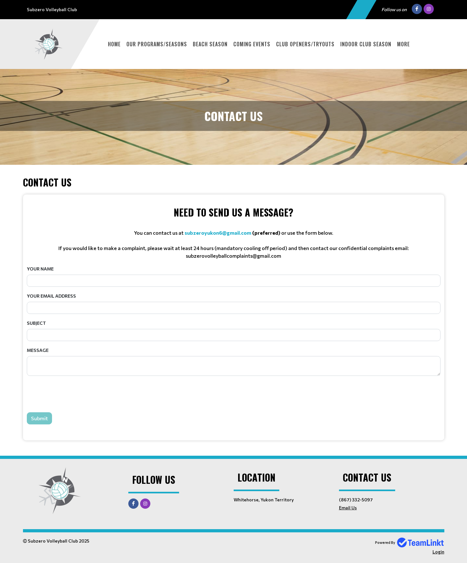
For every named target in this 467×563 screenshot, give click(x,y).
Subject (36, 323)
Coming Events (251, 44)
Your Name (40, 268)
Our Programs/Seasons (156, 44)
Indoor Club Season (365, 44)
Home (114, 44)
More (403, 44)
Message (38, 350)
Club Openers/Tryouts (305, 44)
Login (438, 551)
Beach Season (210, 44)
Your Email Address (51, 296)
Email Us (348, 507)
